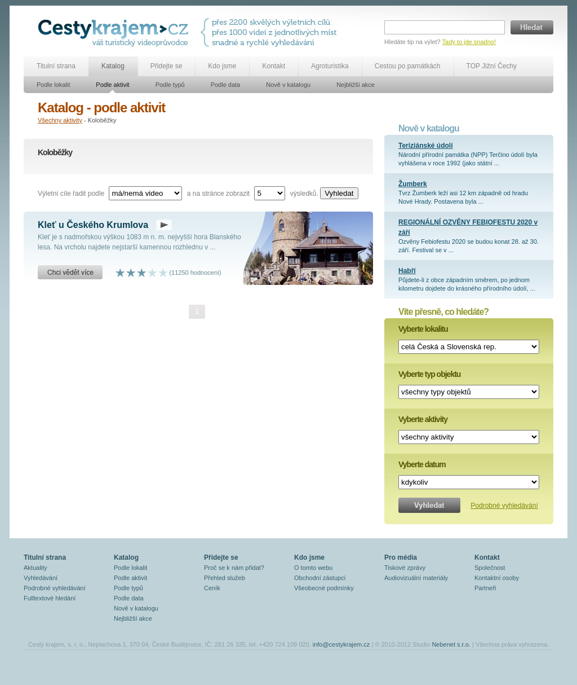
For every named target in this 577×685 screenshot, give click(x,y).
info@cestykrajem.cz (341, 644)
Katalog (113, 66)
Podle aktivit (112, 84)
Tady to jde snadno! (469, 41)
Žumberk (412, 184)
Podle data (226, 84)
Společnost (489, 567)
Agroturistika (330, 66)
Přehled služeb (224, 577)
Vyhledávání (40, 577)
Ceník (212, 588)
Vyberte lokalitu (423, 328)
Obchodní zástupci (319, 577)
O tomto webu (313, 567)
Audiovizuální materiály (416, 577)
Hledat (532, 27)
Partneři (485, 588)
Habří (407, 271)
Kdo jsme (222, 66)
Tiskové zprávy (404, 567)
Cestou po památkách (408, 66)
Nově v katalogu (288, 84)
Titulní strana (56, 66)
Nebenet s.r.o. (451, 644)
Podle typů (170, 84)
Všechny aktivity (60, 120)
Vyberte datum (422, 464)
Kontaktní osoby (496, 577)
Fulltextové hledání (50, 598)
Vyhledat (339, 193)
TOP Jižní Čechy (492, 66)
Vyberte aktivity (422, 419)
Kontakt (273, 66)
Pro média (400, 557)
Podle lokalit (53, 84)
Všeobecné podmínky (324, 588)
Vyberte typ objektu (429, 374)
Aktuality (35, 567)
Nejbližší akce (355, 84)
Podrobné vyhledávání (504, 506)
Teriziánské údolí (425, 146)
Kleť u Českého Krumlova (93, 225)
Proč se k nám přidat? (234, 567)
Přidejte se (166, 66)
